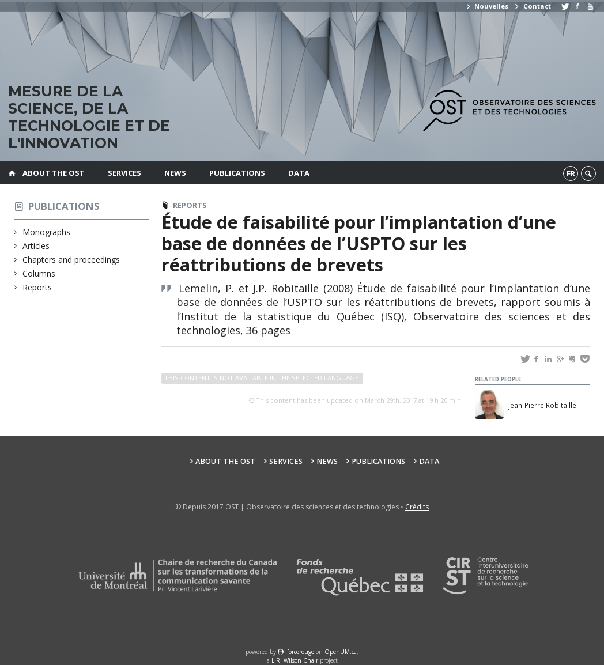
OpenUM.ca (340, 652)
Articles (36, 245)
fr (571, 173)
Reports (37, 287)
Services (124, 173)
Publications (237, 173)
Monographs (46, 231)
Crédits (417, 507)
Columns (39, 273)
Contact (532, 6)
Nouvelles (486, 6)
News (175, 173)
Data (298, 173)
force (300, 652)
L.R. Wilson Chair (294, 660)
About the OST (53, 173)
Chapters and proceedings (71, 259)
